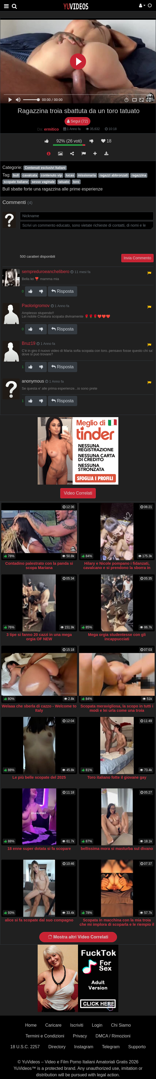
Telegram (111, 1046)
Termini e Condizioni (45, 1036)
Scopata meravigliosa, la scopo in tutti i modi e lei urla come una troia (116, 708)
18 (106, 141)
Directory (57, 1046)
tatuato (63, 182)
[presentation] (61, 241)
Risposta (62, 291)
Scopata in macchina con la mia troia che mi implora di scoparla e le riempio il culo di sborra (117, 924)
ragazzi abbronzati (114, 175)
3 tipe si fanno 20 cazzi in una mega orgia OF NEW (39, 636)
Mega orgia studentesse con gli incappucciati (117, 636)
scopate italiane (16, 182)
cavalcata (30, 175)
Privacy (80, 1036)
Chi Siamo (121, 1025)
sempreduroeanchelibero (45, 271)
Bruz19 (29, 343)
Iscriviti (76, 1025)
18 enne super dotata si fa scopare (39, 848)
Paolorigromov (35, 305)
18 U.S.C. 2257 (25, 1046)
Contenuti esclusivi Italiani (45, 168)
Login (97, 1025)
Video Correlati (78, 493)
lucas (70, 175)
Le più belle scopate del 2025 (39, 777)
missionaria (87, 175)
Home (31, 1025)
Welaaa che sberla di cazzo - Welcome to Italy (39, 708)
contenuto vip (51, 175)
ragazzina (139, 175)
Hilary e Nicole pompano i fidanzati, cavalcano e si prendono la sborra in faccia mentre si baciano (117, 567)
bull (16, 175)
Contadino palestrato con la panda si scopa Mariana (39, 565)
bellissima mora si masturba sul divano (117, 848)
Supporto (137, 1046)
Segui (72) (77, 121)
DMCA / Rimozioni (112, 1036)
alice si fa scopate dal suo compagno (39, 920)
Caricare (53, 1025)
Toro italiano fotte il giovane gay (117, 777)
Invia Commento (137, 258)
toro (76, 182)
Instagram (83, 1046)
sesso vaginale (43, 182)
